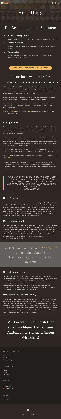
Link (35, 91)
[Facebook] (55, 3)
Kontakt (5, 370)
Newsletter (52, 232)
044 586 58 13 (9, 389)
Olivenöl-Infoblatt (10, 111)
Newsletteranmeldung (9, 355)
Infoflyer (30, 111)
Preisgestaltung (7, 360)
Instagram (6, 374)
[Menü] (52, 3)
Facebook (6, 372)
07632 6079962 (9, 387)
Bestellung (6, 358)
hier (17, 105)
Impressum (6, 399)
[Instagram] (58, 3)
